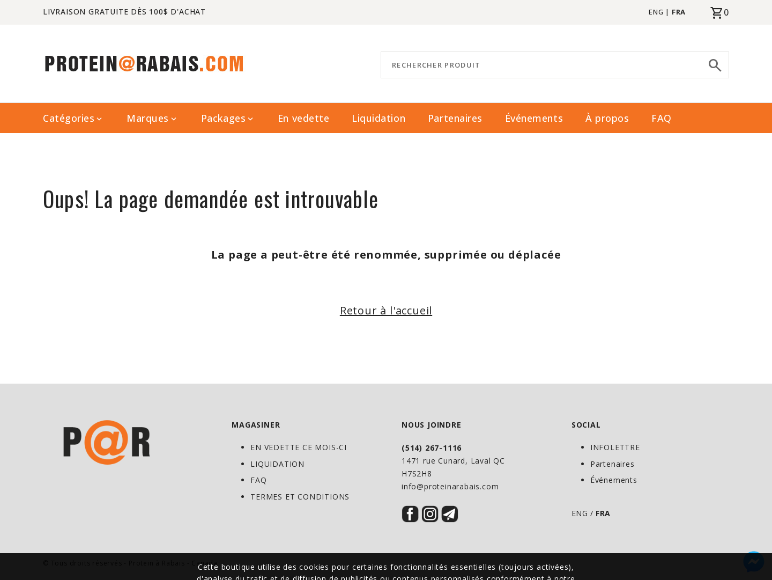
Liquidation (378, 118)
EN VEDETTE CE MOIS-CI (298, 447)
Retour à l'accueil (386, 310)
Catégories (73, 118)
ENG (656, 12)
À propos (607, 118)
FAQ (661, 118)
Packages (228, 118)
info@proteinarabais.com (450, 486)
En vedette (303, 118)
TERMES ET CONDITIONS (300, 496)
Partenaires (455, 118)
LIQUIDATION (277, 464)
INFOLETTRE (615, 447)
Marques (153, 118)
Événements (534, 118)
